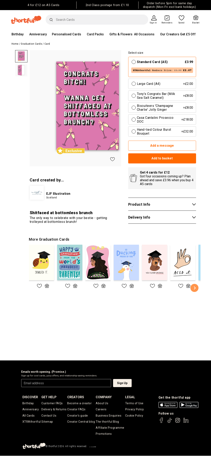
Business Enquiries (108, 415)
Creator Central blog (81, 422)
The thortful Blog (107, 422)
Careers (101, 409)
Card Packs (95, 34)
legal (130, 397)
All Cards (28, 415)
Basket (195, 23)
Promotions (104, 434)
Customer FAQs (52, 403)
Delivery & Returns (53, 409)
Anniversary (38, 34)
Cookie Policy (134, 415)
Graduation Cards (31, 43)
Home (15, 43)
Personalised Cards (66, 34)
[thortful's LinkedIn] (186, 422)
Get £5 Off (188, 34)
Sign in (153, 23)
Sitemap (47, 422)
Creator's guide (77, 415)
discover (30, 397)
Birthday (18, 34)
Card (47, 43)
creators (75, 397)
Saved (181, 23)
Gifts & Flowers (120, 34)
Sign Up (122, 383)
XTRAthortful (31, 422)
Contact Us (48, 415)
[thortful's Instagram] (178, 422)
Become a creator (79, 403)
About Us (102, 403)
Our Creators (169, 34)
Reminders (167, 23)
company (104, 397)
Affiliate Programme (110, 428)
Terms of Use (134, 403)
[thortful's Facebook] (162, 422)
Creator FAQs (76, 409)
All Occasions (144, 34)
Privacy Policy (134, 409)
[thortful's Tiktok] (170, 422)
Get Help (49, 397)
